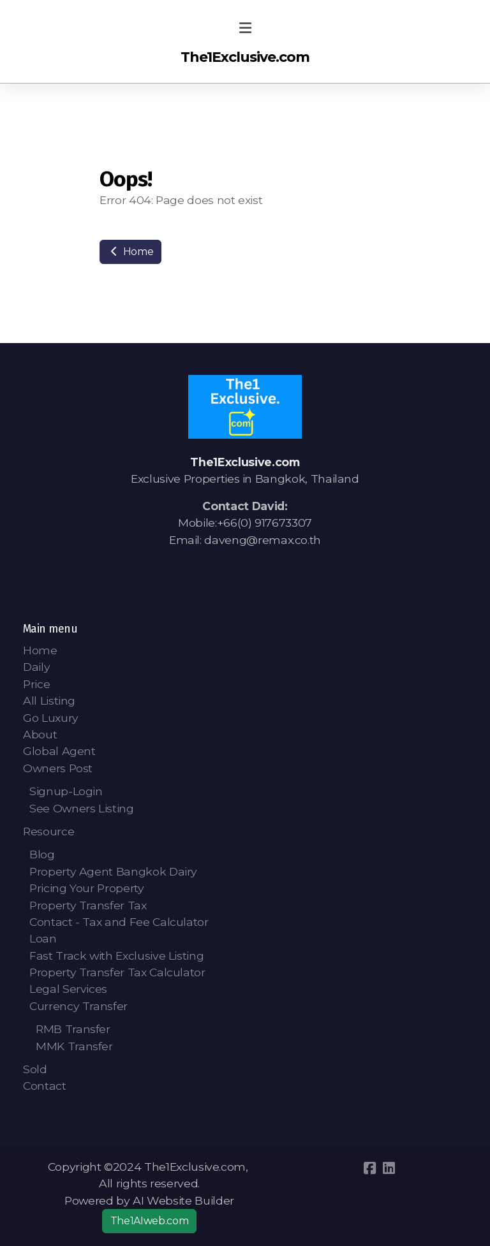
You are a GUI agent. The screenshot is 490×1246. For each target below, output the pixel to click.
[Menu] (245, 29)
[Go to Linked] (388, 1168)
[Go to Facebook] (369, 1168)
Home (130, 252)
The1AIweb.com (149, 1221)
